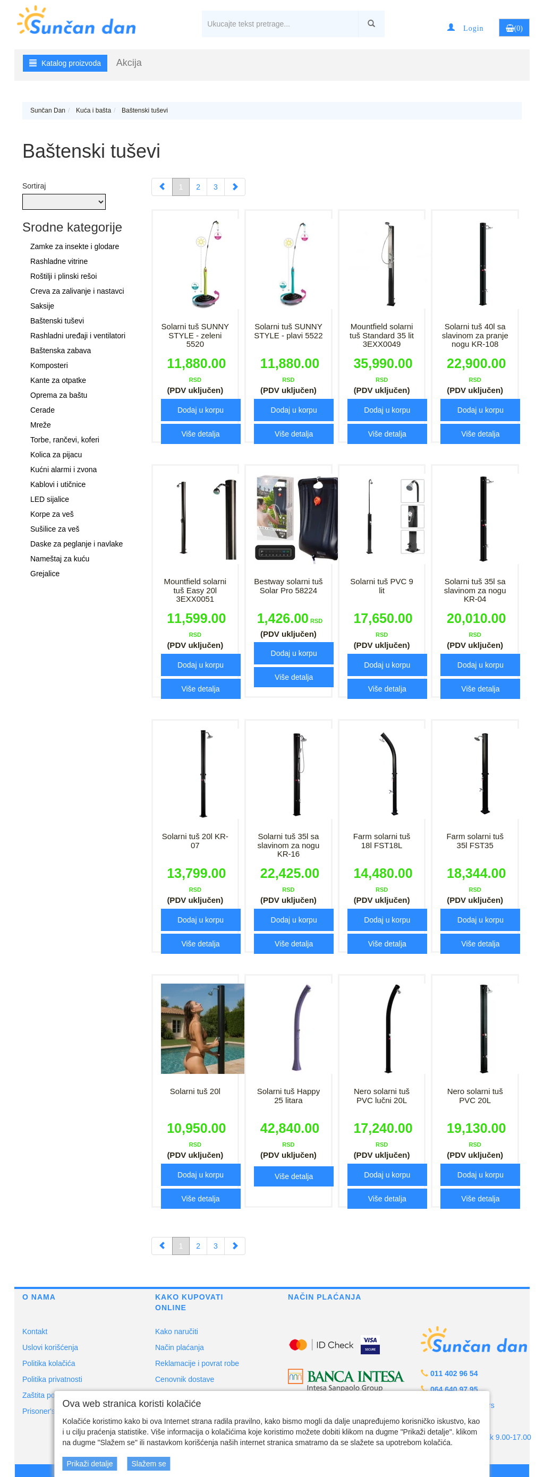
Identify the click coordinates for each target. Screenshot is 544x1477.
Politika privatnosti (52, 1379)
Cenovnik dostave (184, 1379)
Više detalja (200, 434)
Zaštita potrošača (50, 1395)
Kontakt (34, 1331)
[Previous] (162, 187)
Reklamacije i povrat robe (197, 1363)
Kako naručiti (176, 1331)
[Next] (234, 187)
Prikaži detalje (89, 1463)
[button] (465, 27)
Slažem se (148, 1463)
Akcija (129, 62)
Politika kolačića (48, 1363)
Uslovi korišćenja (50, 1347)
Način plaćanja (179, 1347)
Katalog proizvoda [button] (65, 63)
